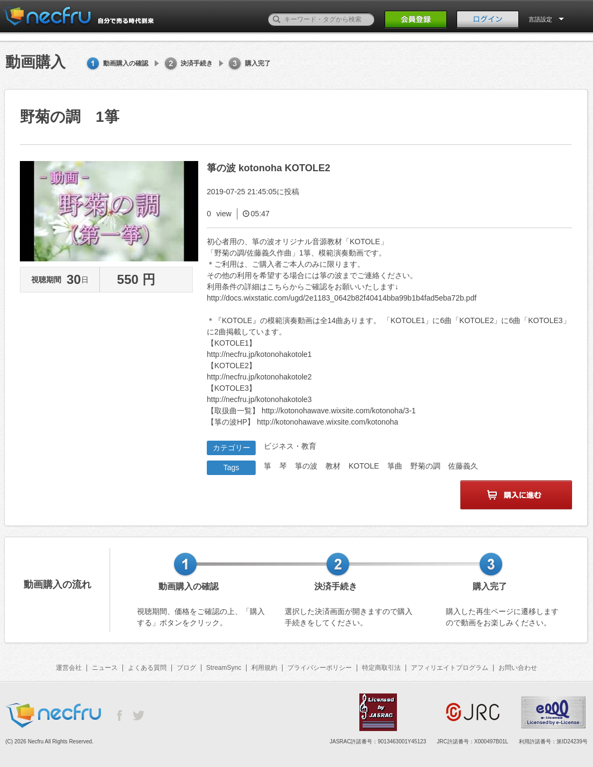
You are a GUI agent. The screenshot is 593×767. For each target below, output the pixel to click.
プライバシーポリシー (319, 667)
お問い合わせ (517, 667)
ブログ (186, 667)
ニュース (105, 667)
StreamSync (223, 667)
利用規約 (264, 667)
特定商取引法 (381, 667)
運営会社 (69, 667)
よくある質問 (147, 667)
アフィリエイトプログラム (449, 667)
